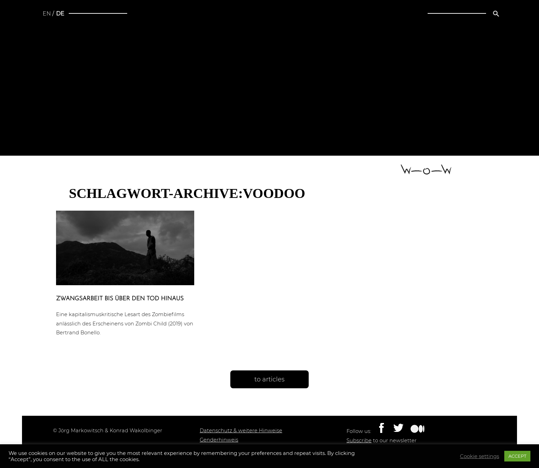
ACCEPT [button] (517, 456)
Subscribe (359, 440)
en (47, 13)
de (60, 13)
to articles (269, 379)
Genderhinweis (219, 440)
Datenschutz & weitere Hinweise (241, 430)
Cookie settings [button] (479, 456)
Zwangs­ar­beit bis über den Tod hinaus (120, 299)
